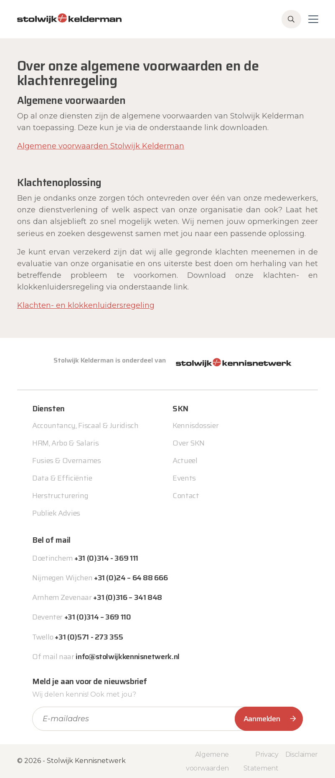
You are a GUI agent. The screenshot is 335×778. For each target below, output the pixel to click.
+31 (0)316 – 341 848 (127, 597)
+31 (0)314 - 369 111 (106, 558)
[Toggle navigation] (313, 19)
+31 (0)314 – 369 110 (97, 617)
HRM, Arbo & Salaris (65, 443)
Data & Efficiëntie (62, 478)
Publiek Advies (56, 513)
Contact (186, 495)
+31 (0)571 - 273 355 (89, 637)
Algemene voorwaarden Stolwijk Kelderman (100, 146)
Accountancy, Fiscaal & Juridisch (85, 425)
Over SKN (189, 443)
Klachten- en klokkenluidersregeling (86, 305)
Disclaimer (301, 754)
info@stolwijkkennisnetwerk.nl (128, 656)
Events (184, 478)
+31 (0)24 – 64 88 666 (131, 578)
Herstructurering (60, 495)
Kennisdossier (195, 425)
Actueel (185, 460)
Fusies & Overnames (66, 460)
